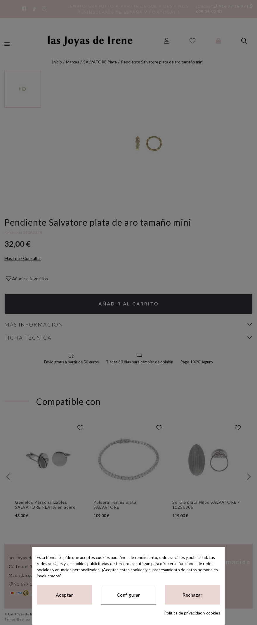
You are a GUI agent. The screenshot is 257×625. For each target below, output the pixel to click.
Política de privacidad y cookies (192, 612)
